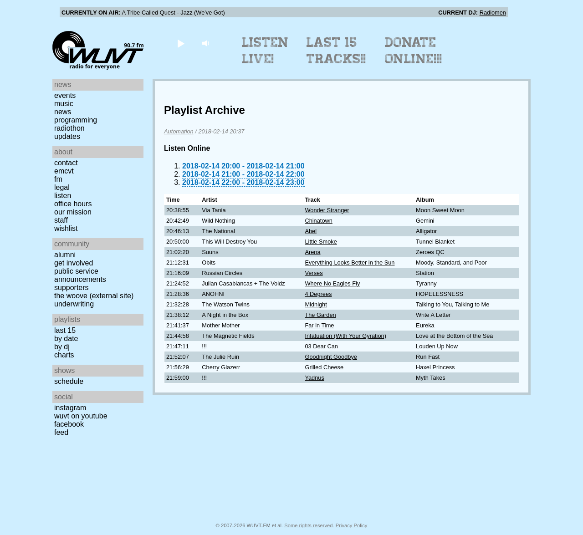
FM (58, 179)
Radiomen (493, 12)
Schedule (68, 381)
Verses (313, 273)
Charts (64, 355)
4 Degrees (318, 293)
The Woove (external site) (93, 296)
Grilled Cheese (324, 367)
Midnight (316, 304)
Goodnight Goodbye (331, 356)
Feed (61, 432)
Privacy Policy (352, 525)
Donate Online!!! (413, 50)
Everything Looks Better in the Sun (349, 262)
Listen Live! (265, 50)
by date (66, 338)
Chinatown (318, 220)
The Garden (320, 314)
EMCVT (64, 171)
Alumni (65, 255)
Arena (312, 252)
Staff (61, 220)
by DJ (62, 347)
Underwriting (74, 304)
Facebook (69, 424)
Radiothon (69, 128)
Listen (62, 195)
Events (65, 95)
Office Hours (73, 204)
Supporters (71, 287)
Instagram (70, 408)
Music (63, 103)
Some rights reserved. (309, 525)
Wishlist (66, 228)
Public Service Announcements (80, 275)
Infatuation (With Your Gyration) (345, 335)
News (62, 112)
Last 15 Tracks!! (336, 50)
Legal (62, 187)
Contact (66, 163)
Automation (179, 131)
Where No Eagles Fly (332, 283)
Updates (67, 136)
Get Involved (73, 263)
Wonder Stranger (327, 210)
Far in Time (319, 325)
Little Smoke (321, 241)
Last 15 (65, 330)
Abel (311, 231)
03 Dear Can (321, 346)
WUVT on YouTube (80, 416)
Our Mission (73, 212)
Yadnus (314, 377)
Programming (75, 120)
